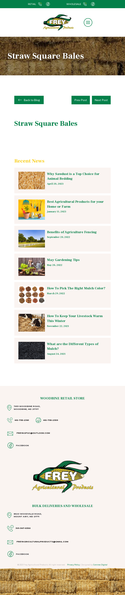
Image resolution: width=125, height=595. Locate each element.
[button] (88, 22)
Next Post (101, 100)
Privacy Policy (73, 565)
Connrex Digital (100, 565)
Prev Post (80, 100)
